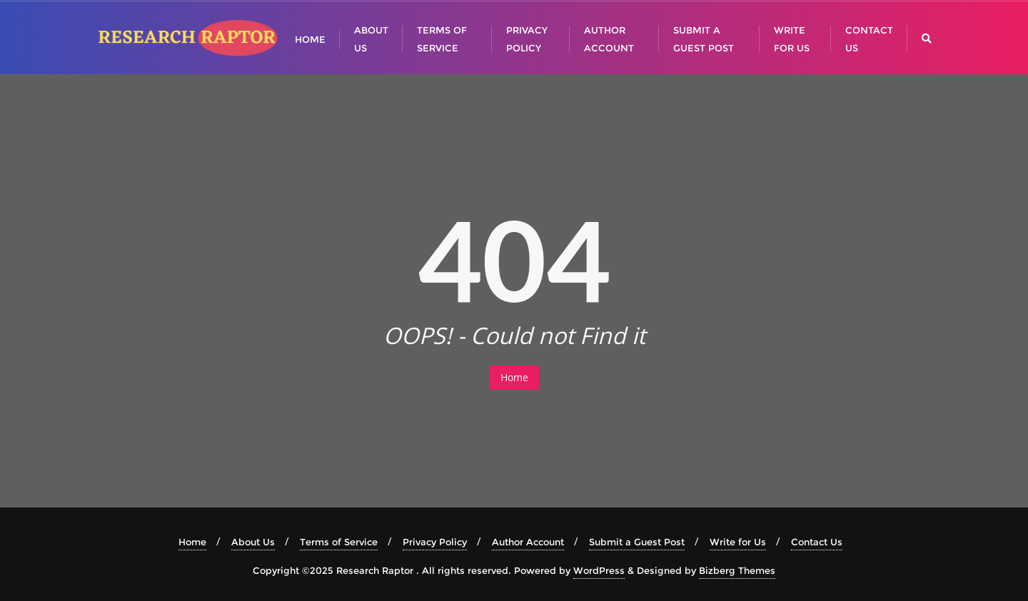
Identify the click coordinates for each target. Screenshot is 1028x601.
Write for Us (738, 541)
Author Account (528, 541)
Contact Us (816, 541)
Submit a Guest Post (637, 541)
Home (514, 377)
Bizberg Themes (737, 570)
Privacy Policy (435, 541)
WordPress (599, 570)
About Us (253, 541)
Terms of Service (339, 541)
